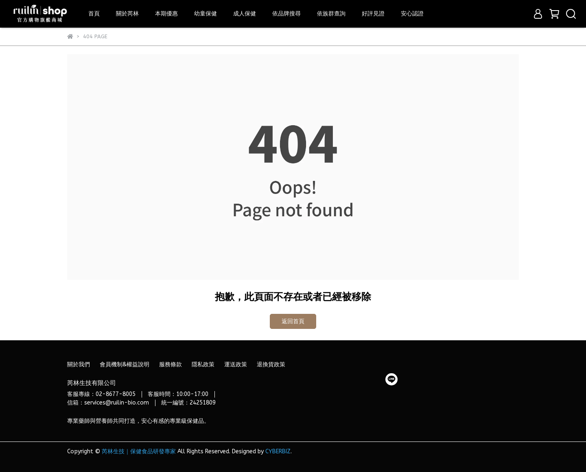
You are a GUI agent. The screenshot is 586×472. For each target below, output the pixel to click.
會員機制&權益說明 (124, 364)
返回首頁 (293, 321)
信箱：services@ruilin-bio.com (108, 402)
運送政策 (235, 364)
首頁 (94, 13)
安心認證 (412, 13)
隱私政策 (203, 364)
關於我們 (78, 364)
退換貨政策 (271, 364)
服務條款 (170, 364)
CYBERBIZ (278, 451)
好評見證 (373, 13)
